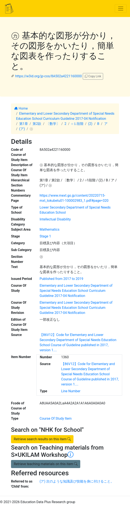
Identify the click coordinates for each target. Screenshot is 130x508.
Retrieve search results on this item (42, 439)
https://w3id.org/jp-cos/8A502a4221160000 (48, 76)
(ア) (22, 129)
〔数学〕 (53, 124)
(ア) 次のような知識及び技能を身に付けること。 (77, 481)
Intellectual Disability (55, 219)
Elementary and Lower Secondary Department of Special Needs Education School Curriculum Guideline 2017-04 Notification (76, 291)
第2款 (37, 124)
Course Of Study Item (56, 418)
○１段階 (77, 124)
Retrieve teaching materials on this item (45, 464)
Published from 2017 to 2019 (61, 279)
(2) (90, 124)
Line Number (70, 391)
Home (21, 108)
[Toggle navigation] (121, 8)
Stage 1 (45, 236)
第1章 (23, 124)
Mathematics (49, 229)
